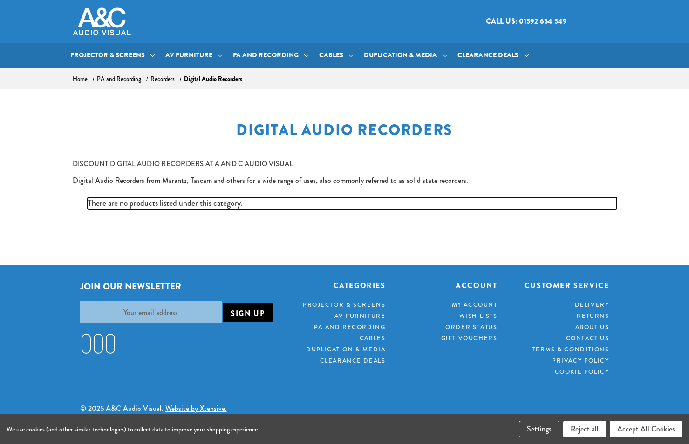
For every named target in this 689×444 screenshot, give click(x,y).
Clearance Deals (493, 55)
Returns (593, 316)
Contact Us (587, 338)
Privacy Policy (580, 361)
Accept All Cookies (646, 429)
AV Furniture (194, 55)
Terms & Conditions (570, 349)
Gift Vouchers (469, 338)
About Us (592, 327)
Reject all (585, 429)
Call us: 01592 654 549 (526, 21)
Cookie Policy (582, 372)
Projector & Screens (112, 55)
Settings (539, 429)
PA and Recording (271, 55)
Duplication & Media (405, 55)
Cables (336, 55)
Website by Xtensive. (196, 408)
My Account (475, 305)
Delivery (592, 305)
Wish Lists (478, 316)
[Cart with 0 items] (609, 21)
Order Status (471, 327)
